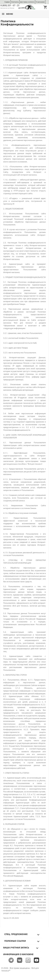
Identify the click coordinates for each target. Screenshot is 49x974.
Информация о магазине (18, 954)
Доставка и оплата (27, 2)
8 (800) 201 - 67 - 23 (10, 5)
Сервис (7, 2)
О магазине (40, 2)
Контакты (15, 2)
